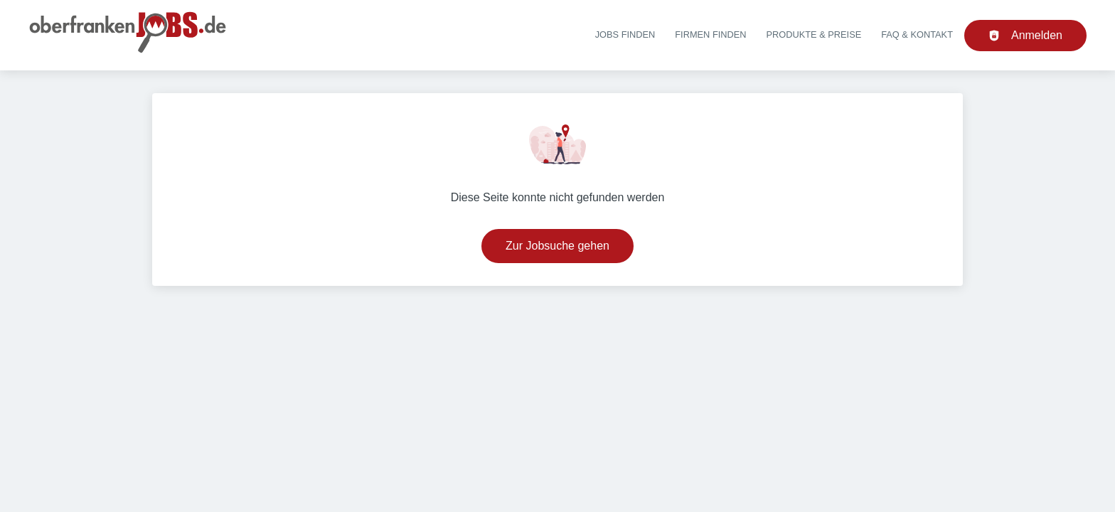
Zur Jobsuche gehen (557, 246)
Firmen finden (710, 34)
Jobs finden (625, 34)
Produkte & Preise (814, 34)
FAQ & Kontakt (917, 34)
